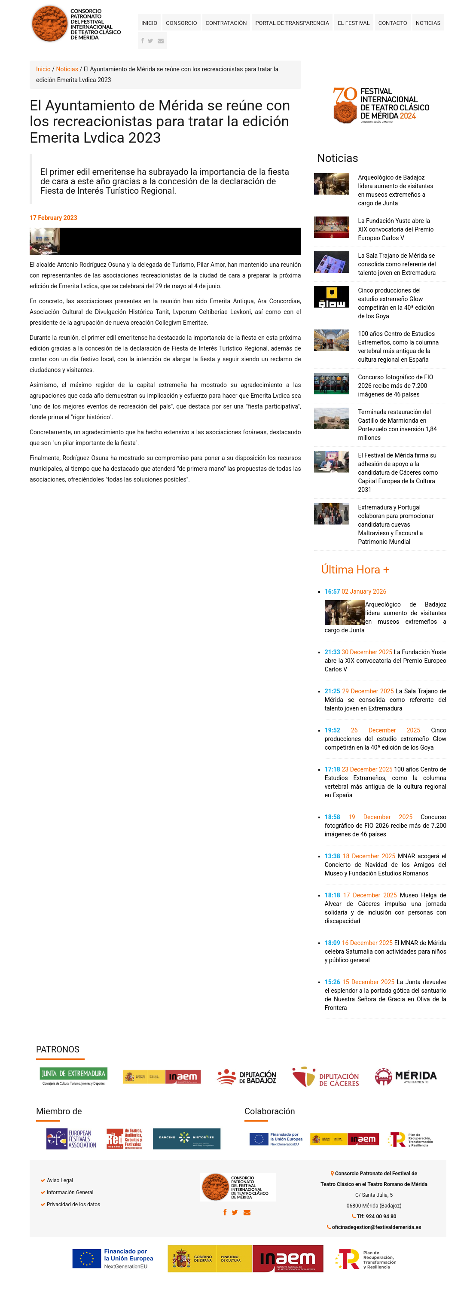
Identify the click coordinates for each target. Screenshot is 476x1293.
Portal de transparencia (292, 23)
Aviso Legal (60, 1180)
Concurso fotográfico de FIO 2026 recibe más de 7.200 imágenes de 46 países (395, 386)
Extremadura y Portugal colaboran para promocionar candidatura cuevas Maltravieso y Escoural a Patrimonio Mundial (395, 524)
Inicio (149, 23)
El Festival (353, 23)
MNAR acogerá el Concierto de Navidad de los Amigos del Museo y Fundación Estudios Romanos (385, 865)
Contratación (226, 23)
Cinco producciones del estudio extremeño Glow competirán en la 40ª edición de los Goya (385, 739)
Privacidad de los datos (73, 1205)
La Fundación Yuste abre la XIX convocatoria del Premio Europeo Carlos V (395, 229)
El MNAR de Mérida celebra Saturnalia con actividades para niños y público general (385, 951)
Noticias (428, 23)
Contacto (392, 23)
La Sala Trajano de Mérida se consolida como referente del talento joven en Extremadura (397, 264)
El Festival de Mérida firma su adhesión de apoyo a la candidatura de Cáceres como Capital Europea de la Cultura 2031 (398, 472)
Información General (70, 1192)
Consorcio (181, 23)
